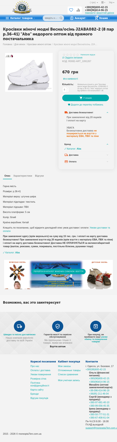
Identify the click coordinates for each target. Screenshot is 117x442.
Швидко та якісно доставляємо (20, 334)
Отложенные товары (69, 370)
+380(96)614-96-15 (96, 10)
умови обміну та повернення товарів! (96, 339)
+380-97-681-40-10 (99, 402)
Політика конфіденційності (39, 384)
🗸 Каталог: (72, 148)
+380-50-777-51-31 (99, 414)
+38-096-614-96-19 (99, 390)
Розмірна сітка (38, 378)
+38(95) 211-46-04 (99, 393)
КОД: (65, 61)
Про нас (34, 366)
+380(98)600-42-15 (96, 7)
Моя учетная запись (69, 380)
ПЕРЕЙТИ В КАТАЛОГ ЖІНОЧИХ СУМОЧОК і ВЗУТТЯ (58, 271)
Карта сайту (37, 389)
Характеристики (22, 176)
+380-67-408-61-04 (99, 417)
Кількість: (68, 84)
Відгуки (39, 176)
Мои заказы (64, 366)
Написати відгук (88, 55)
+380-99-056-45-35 (99, 406)
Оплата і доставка (40, 370)
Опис (7, 176)
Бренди (34, 394)
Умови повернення (40, 374)
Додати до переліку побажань (85, 104)
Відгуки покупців (39, 398)
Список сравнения (68, 374)
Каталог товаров (21, 18)
